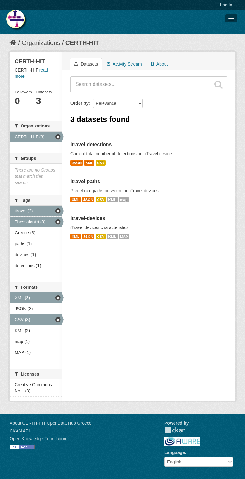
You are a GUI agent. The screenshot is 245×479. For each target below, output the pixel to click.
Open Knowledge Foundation (38, 438)
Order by (79, 103)
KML (112, 199)
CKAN (174, 430)
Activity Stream (124, 64)
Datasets (86, 64)
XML (89, 163)
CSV (100, 163)
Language (174, 452)
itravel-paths (85, 181)
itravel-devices (87, 218)
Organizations (41, 42)
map (123, 199)
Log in (226, 4)
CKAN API (20, 430)
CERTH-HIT (82, 42)
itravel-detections (91, 144)
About (159, 64)
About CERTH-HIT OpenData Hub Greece (51, 423)
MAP (124, 236)
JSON (77, 163)
